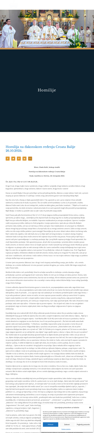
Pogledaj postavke (83, 424)
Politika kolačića (66, 429)
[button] (90, 407)
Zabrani (67, 424)
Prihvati (50, 424)
